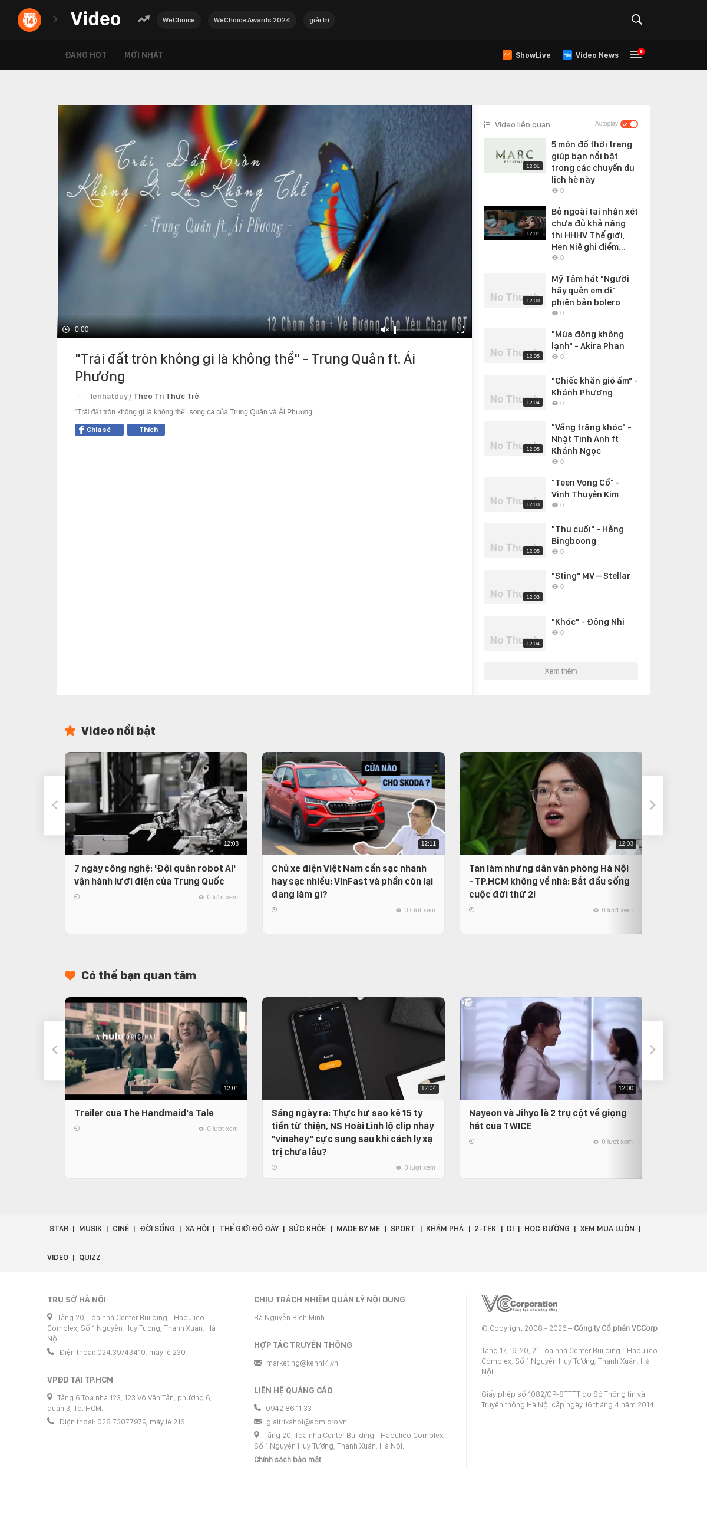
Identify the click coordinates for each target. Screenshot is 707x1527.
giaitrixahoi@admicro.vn (306, 1421)
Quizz (90, 1257)
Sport (403, 1228)
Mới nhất (143, 55)
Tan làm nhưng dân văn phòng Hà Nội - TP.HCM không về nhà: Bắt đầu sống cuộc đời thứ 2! (549, 881)
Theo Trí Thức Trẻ (166, 396)
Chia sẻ (95, 430)
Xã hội (197, 1228)
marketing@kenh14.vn (302, 1362)
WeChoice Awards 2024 (252, 20)
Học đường (547, 1228)
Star (58, 1228)
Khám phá (445, 1228)
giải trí (319, 20)
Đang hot (86, 55)
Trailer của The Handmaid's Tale (144, 1113)
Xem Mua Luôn (607, 1228)
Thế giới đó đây (249, 1228)
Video (57, 1257)
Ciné (121, 1228)
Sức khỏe (307, 1228)
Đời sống (157, 1228)
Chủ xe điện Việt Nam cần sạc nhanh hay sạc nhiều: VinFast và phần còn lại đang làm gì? (352, 881)
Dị (510, 1228)
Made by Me (358, 1228)
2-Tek (485, 1228)
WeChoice (179, 20)
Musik (90, 1228)
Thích (148, 430)
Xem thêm (561, 671)
